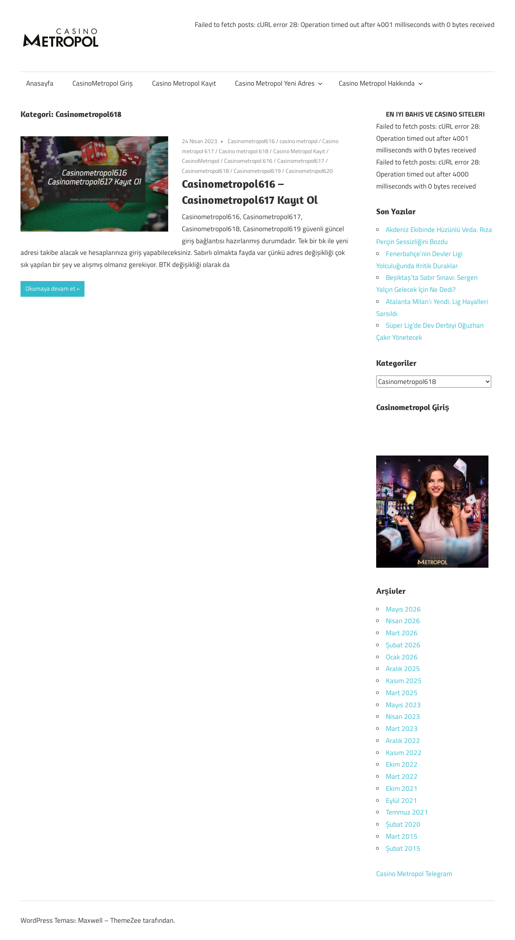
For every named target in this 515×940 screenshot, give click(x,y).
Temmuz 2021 (407, 812)
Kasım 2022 (404, 752)
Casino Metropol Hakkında (381, 83)
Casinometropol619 (257, 170)
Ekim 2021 (402, 788)
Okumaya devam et (50, 288)
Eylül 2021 (401, 800)
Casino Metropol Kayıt (184, 83)
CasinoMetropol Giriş (102, 83)
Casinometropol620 (309, 170)
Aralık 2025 (403, 668)
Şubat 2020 (403, 824)
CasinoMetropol (200, 160)
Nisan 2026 (403, 621)
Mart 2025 (402, 692)
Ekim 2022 (402, 764)
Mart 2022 (402, 776)
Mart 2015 (402, 836)
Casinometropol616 (251, 141)
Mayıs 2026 (403, 608)
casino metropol (298, 141)
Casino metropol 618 (243, 151)
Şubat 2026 (403, 644)
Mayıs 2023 (403, 704)
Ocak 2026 (402, 656)
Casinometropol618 (205, 170)
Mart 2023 (402, 728)
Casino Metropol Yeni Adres (279, 83)
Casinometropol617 (300, 160)
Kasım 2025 (404, 680)
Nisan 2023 (403, 716)
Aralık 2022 (403, 740)
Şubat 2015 (403, 848)
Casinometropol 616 (248, 160)
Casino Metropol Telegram (414, 873)
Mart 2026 (402, 633)
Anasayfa (40, 83)
